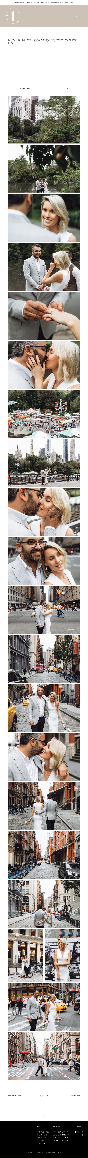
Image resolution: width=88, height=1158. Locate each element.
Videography (61, 1132)
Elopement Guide (61, 1138)
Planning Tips (61, 1141)
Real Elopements (61, 1135)
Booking (42, 1144)
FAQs (42, 1141)
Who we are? (42, 1132)
